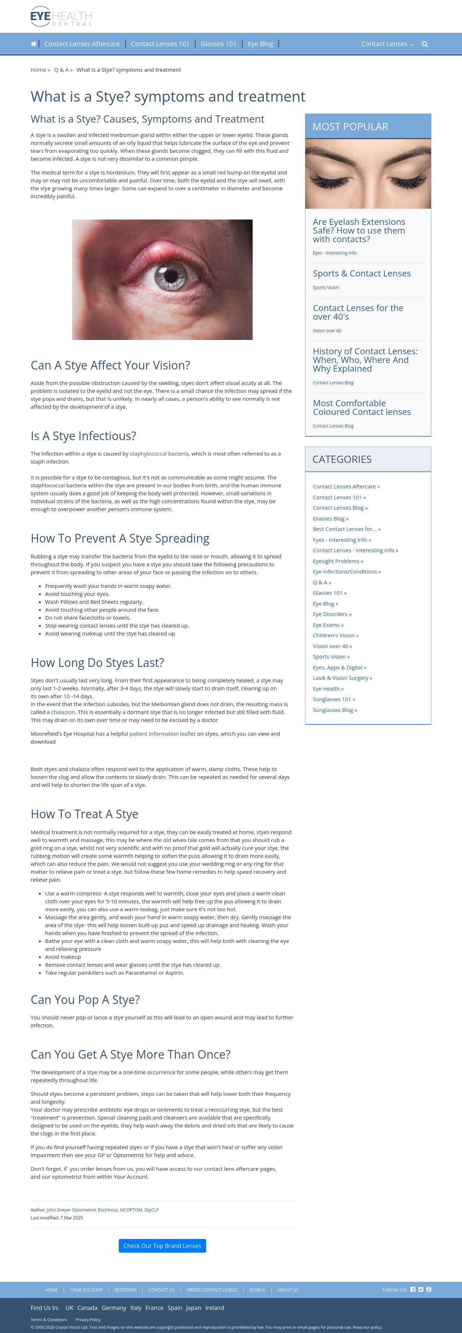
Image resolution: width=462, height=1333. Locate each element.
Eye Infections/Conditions (345, 571)
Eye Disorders (330, 613)
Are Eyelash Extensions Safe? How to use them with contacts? (359, 230)
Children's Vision (333, 635)
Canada (87, 1308)
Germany (113, 1308)
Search (257, 1290)
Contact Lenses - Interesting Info (353, 550)
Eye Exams (326, 624)
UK (69, 1308)
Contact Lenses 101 (160, 44)
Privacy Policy (88, 1319)
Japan (193, 1308)
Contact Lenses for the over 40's (358, 312)
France (154, 1308)
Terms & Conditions (49, 1319)
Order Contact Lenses (212, 1290)
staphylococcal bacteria (159, 453)
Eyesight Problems (336, 560)
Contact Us (161, 1290)
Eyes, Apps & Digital (337, 667)
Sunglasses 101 (332, 699)
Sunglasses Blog (333, 709)
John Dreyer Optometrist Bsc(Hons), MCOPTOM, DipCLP (103, 1210)
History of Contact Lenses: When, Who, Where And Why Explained (365, 359)
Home (38, 69)
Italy (135, 1308)
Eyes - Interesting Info (335, 253)
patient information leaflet (163, 733)
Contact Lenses (387, 43)
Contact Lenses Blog (333, 383)
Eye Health (326, 688)
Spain (174, 1308)
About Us (288, 1290)
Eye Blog (260, 44)
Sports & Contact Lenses (362, 273)
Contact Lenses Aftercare (82, 44)
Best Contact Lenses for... (344, 528)
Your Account (86, 1290)
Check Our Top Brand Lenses (162, 1246)
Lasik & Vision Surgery (340, 677)
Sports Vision (326, 287)
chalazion (63, 712)
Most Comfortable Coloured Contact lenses (362, 407)
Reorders (125, 1290)
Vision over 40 (327, 331)
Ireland (215, 1308)
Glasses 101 (219, 44)
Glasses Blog (328, 518)
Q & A (61, 69)
